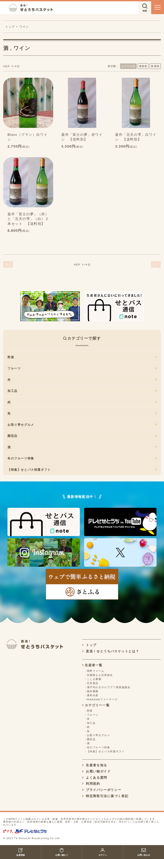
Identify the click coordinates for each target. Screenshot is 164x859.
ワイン (24, 26)
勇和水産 (92, 695)
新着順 (155, 66)
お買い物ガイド (96, 771)
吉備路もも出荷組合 (100, 675)
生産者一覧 (92, 665)
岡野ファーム (95, 670)
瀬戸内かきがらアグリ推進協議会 (108, 687)
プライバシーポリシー (101, 790)
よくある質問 (94, 777)
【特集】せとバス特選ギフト (82, 469)
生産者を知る (94, 765)
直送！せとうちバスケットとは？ (110, 651)
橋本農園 (92, 691)
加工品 (82, 391)
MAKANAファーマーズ (102, 699)
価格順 (143, 66)
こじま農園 (94, 679)
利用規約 (91, 783)
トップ (89, 645)
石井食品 (92, 683)
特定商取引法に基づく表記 (105, 796)
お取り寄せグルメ (82, 424)
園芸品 (82, 436)
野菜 (82, 357)
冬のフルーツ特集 (82, 458)
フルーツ (82, 368)
